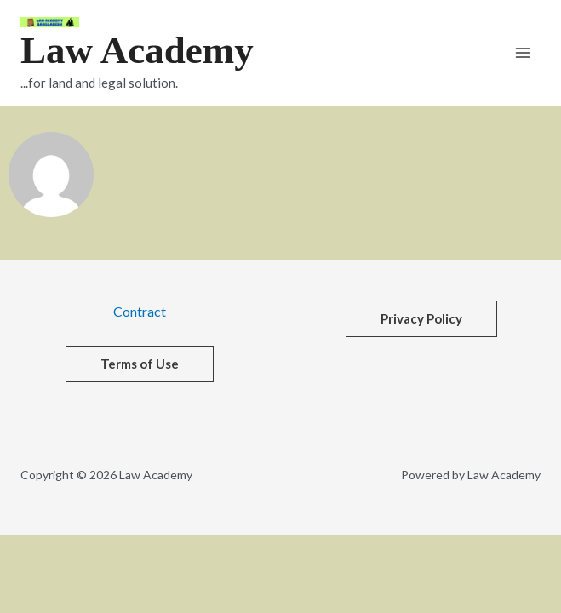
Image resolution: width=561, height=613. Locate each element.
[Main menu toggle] (523, 53)
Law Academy (137, 50)
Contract (139, 311)
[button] (421, 319)
